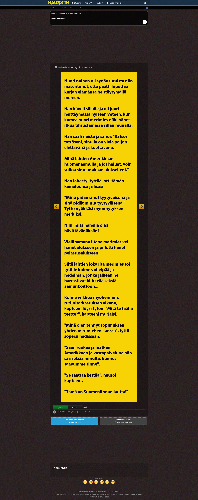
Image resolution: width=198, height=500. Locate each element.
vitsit (52, 7)
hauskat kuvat (67, 7)
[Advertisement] (99, 45)
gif (58, 7)
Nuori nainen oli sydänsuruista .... (75, 67)
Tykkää (60, 408)
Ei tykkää (75, 408)
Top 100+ (89, 3)
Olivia (74, 412)
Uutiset (100, 3)
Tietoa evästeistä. (58, 18)
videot (78, 7)
